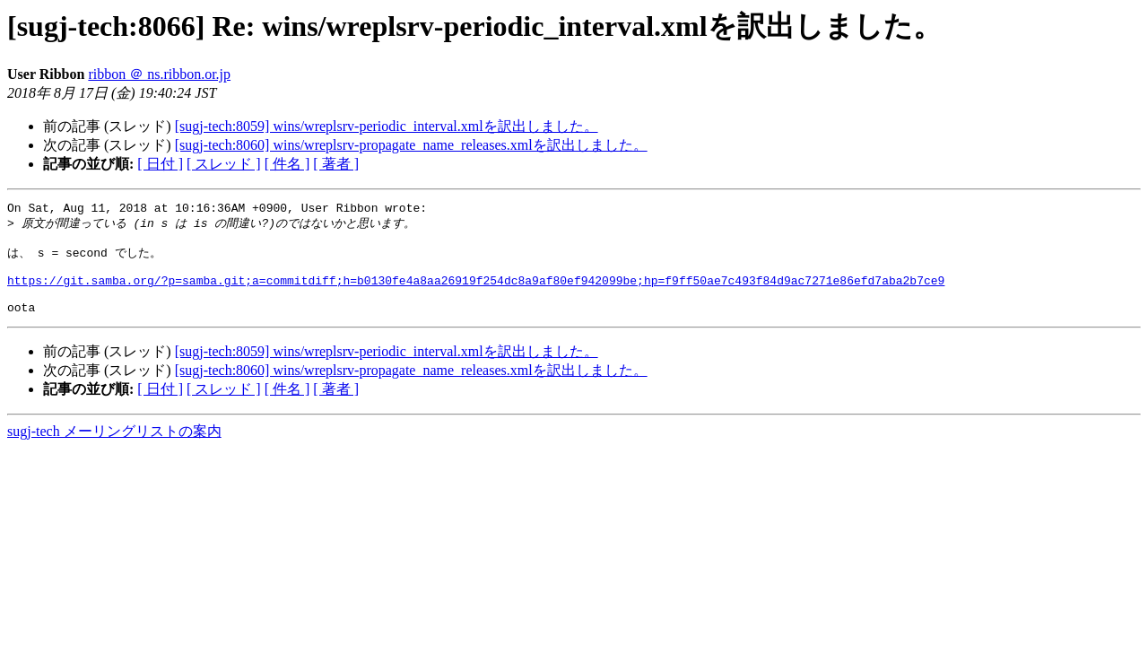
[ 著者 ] (336, 163)
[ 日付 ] (160, 163)
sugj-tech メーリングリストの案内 (114, 449)
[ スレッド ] (224, 163)
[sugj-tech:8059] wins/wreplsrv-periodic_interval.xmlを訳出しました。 (386, 126)
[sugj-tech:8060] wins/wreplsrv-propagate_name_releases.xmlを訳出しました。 (411, 145)
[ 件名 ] (287, 163)
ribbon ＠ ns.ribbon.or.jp (159, 74)
